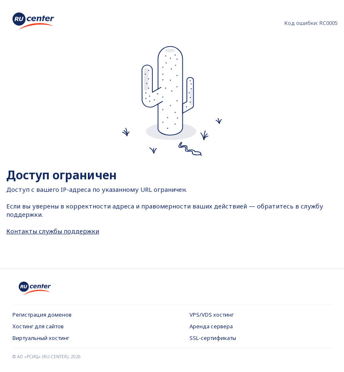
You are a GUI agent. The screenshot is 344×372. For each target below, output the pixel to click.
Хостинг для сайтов (38, 326)
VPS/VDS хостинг (211, 314)
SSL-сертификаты (212, 338)
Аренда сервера (211, 326)
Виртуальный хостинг (40, 338)
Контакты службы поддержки (52, 231)
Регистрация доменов (42, 314)
